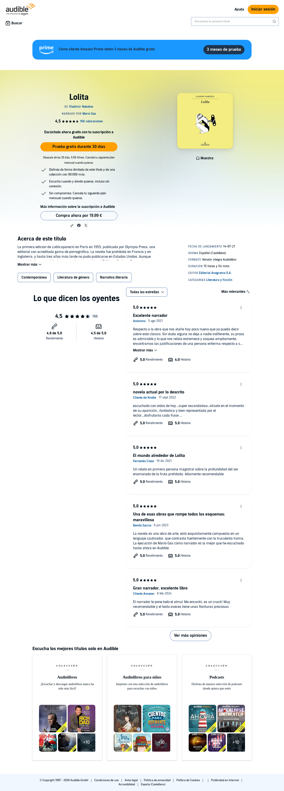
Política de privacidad (157, 780)
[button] (72, 225)
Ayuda (239, 9)
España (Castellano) (153, 784)
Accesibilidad (127, 784)
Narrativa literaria (114, 280)
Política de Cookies (188, 780)
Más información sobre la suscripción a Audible (77, 207)
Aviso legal (131, 780)
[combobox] (235, 21)
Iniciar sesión (263, 9)
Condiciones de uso (106, 780)
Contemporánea (34, 280)
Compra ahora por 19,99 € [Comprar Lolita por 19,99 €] (79, 215)
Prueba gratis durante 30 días (78, 146)
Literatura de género (73, 280)
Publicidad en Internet (225, 780)
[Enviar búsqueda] (275, 21)
